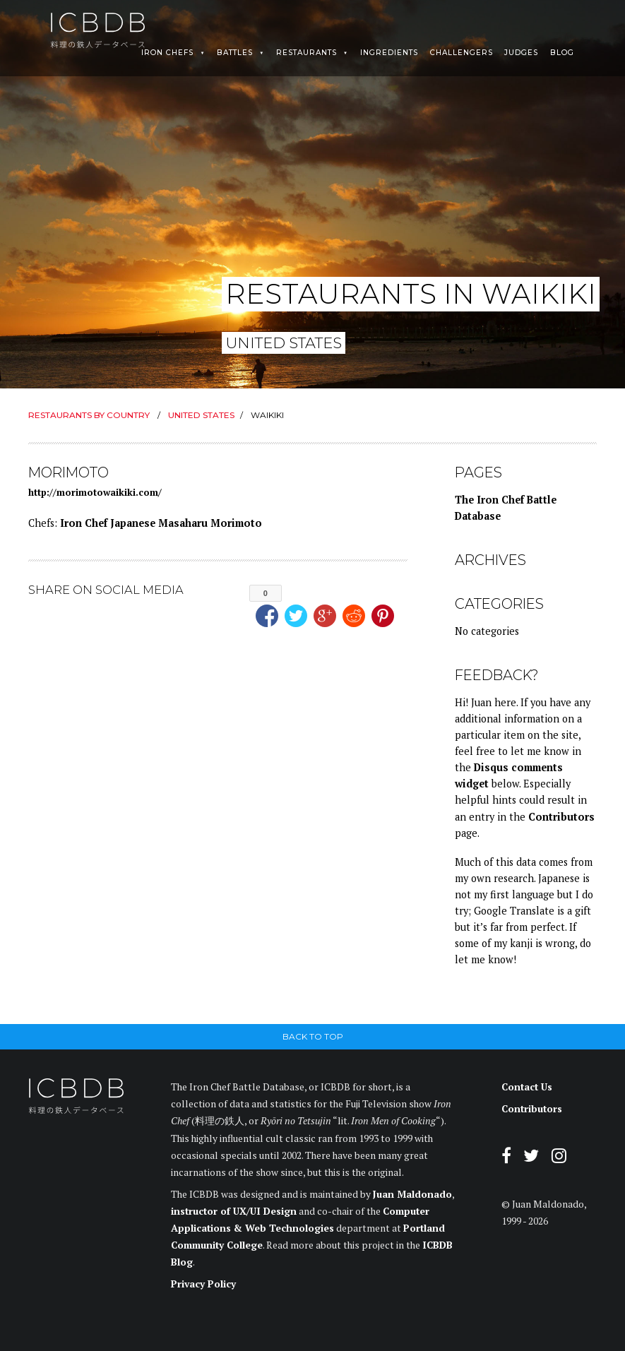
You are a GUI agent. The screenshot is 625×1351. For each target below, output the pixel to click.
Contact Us (526, 1087)
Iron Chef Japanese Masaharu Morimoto (161, 523)
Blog (562, 52)
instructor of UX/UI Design (234, 1211)
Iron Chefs (167, 52)
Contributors (561, 816)
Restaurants (306, 52)
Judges (521, 52)
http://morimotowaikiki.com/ (95, 492)
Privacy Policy (203, 1284)
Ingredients (389, 52)
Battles (235, 52)
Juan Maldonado (412, 1194)
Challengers (461, 52)
